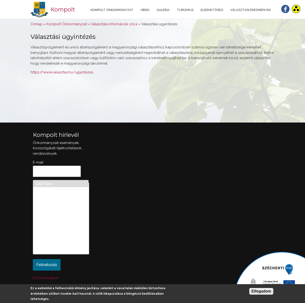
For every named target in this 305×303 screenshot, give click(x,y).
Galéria (163, 10)
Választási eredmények (250, 10)
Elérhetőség (212, 10)
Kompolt (63, 9)
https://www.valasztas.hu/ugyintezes (61, 72)
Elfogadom (261, 291)
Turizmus (185, 10)
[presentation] (55, 234)
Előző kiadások (45, 278)
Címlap (36, 24)
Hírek (145, 10)
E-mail (39, 162)
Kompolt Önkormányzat (112, 10)
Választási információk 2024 (114, 24)
